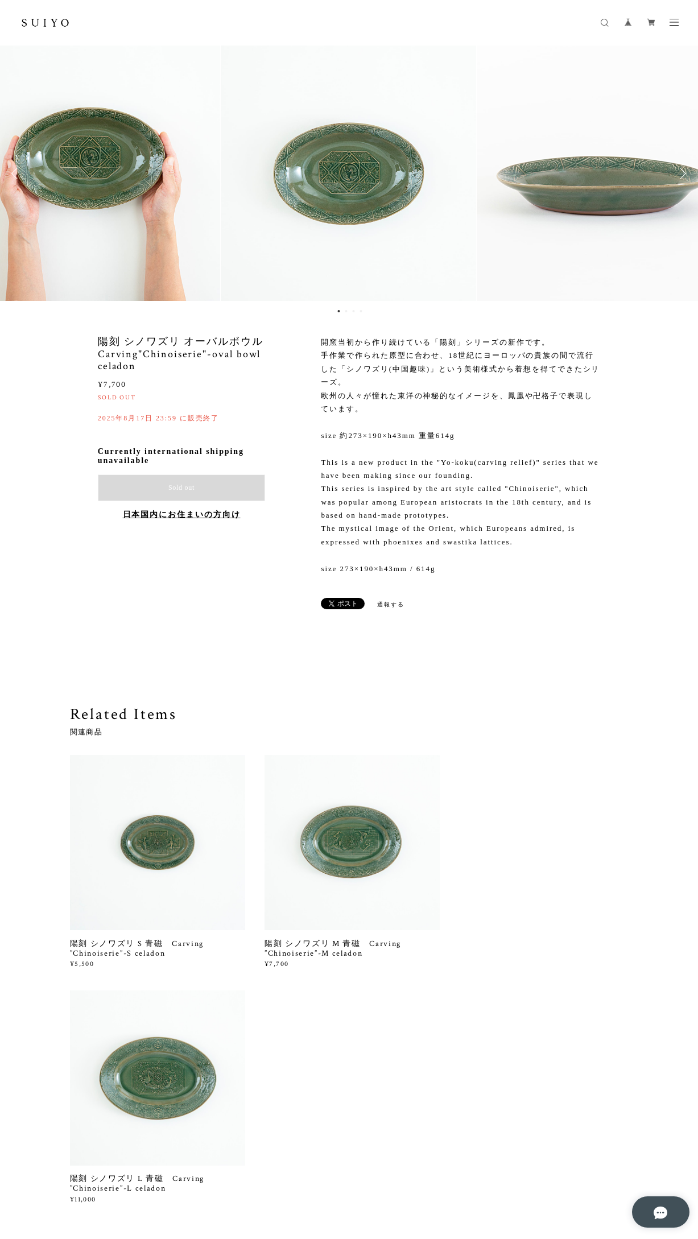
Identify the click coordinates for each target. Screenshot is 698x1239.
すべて (105, 1046)
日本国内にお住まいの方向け (182, 514)
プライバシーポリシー (154, 1178)
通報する (390, 604)
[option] (349, 174)
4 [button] (361, 311)
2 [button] (346, 311)
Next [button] (681, 173)
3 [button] (354, 311)
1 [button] (339, 311)
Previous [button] (17, 173)
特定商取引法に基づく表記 (240, 1178)
